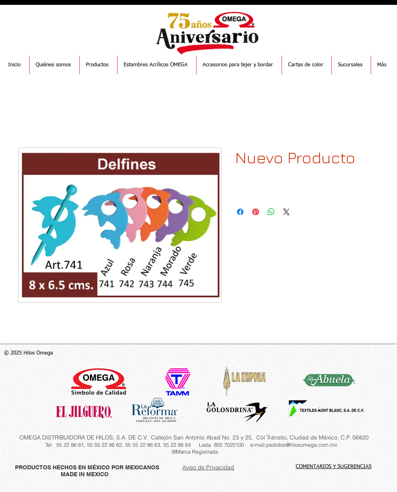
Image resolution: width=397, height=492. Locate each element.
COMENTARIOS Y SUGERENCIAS (333, 466)
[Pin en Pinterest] (255, 212)
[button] (98, 65)
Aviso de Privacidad (208, 467)
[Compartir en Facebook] (240, 212)
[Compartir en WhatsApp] (271, 212)
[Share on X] (286, 212)
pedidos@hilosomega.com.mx (301, 444)
